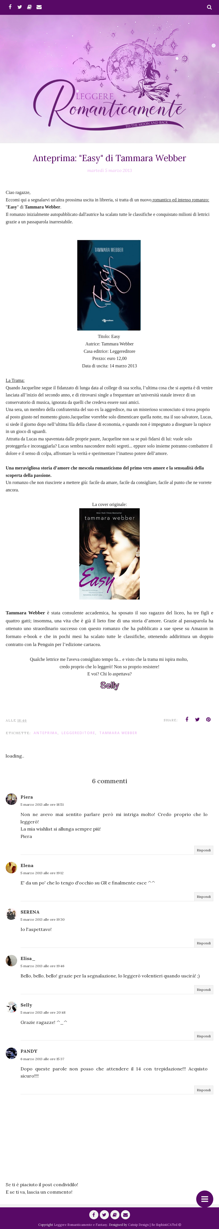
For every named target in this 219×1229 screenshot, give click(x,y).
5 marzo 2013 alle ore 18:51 (42, 804)
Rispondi (204, 850)
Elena (27, 865)
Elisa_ (28, 958)
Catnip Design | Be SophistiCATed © (154, 1225)
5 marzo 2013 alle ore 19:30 (43, 919)
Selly (26, 1005)
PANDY (29, 1051)
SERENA (30, 912)
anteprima (46, 732)
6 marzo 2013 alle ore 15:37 (42, 1059)
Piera (27, 797)
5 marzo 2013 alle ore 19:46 (42, 966)
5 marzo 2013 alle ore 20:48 (43, 1012)
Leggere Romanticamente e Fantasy (80, 1225)
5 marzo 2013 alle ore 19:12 (42, 873)
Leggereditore (78, 732)
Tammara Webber (118, 732)
